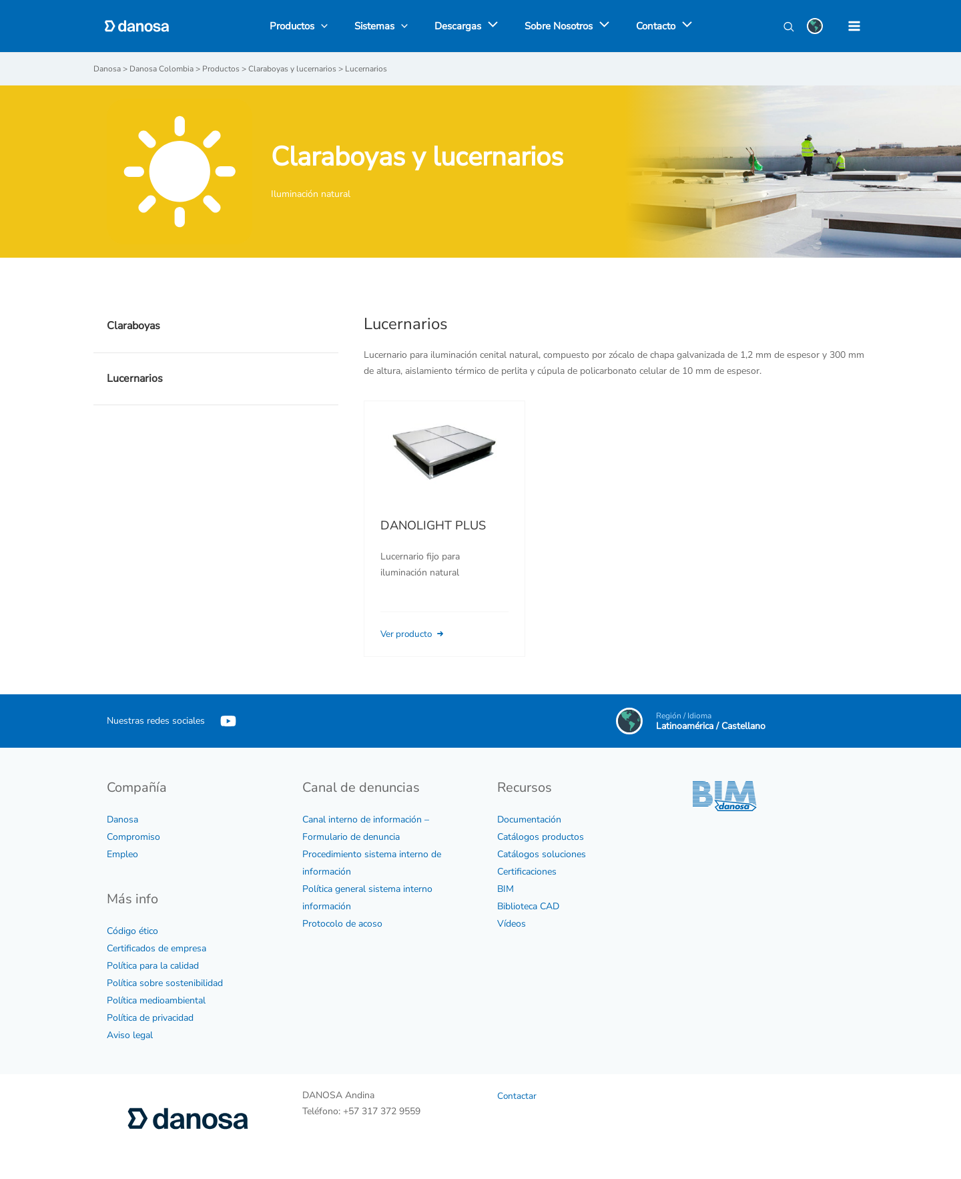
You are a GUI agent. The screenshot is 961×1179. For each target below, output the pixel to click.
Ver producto (415, 633)
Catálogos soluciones (541, 853)
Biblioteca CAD (528, 905)
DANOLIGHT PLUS (433, 525)
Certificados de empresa (156, 947)
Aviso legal (130, 1034)
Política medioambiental (156, 999)
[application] (489, 26)
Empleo (122, 853)
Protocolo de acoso (342, 923)
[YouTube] (228, 720)
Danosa (122, 818)
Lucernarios (135, 378)
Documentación (529, 818)
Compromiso (133, 836)
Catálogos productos (540, 836)
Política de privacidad (150, 1017)
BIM (505, 888)
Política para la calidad (153, 965)
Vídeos (511, 923)
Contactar (517, 1095)
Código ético (132, 930)
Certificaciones (527, 871)
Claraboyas (133, 325)
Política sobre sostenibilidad (165, 982)
